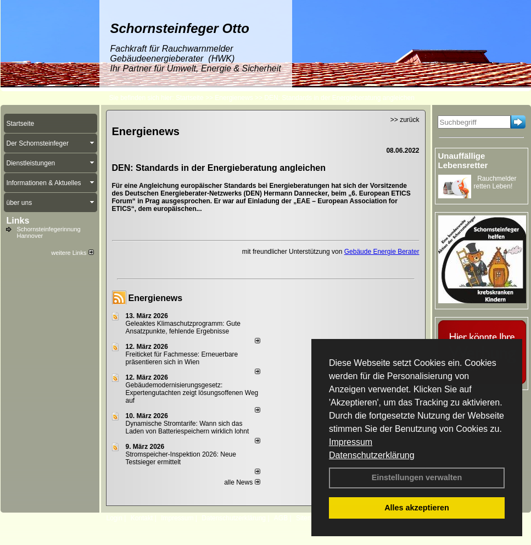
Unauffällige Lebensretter (463, 160)
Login (114, 518)
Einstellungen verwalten (417, 477)
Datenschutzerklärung (372, 455)
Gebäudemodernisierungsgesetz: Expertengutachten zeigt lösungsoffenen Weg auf (192, 392)
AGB (281, 518)
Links (18, 220)
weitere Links (72, 252)
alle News (242, 482)
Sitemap (308, 518)
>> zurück (405, 120)
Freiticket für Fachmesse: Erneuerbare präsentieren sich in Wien (182, 358)
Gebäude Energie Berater (382, 251)
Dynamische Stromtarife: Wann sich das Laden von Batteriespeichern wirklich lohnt (187, 427)
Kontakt (142, 518)
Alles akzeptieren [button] (416, 507)
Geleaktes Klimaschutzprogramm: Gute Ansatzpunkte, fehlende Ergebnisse (183, 327)
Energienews (155, 298)
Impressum (350, 442)
